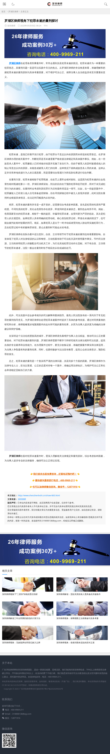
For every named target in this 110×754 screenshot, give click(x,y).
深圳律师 (22, 499)
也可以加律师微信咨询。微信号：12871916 (55, 486)
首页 (3, 11)
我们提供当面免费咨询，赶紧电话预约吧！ (55, 474)
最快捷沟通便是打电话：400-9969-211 (55, 480)
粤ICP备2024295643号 (53, 689)
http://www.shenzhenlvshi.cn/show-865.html (39, 495)
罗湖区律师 (13, 11)
